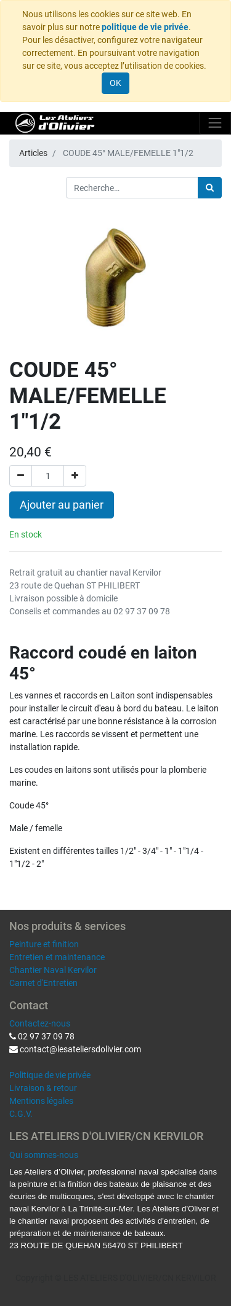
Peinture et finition (44, 944)
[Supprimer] (20, 476)
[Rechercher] (210, 187)
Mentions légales (41, 1101)
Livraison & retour (43, 1088)
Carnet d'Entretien (43, 983)
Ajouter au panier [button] (61, 505)
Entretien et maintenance (57, 957)
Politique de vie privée (50, 1075)
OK (115, 83)
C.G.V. (21, 1114)
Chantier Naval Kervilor (53, 970)
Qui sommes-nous (43, 1155)
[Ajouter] (74, 476)
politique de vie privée (145, 27)
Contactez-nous (39, 1023)
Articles (33, 153)
